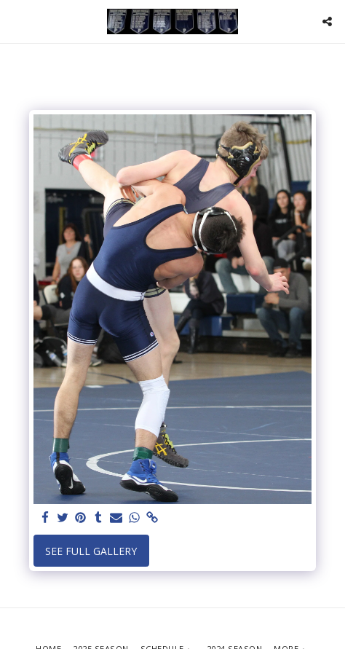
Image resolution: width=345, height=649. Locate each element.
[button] (16, 21)
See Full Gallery (91, 551)
